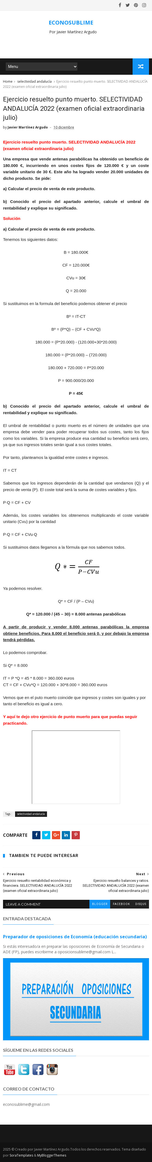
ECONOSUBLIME (71, 22)
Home (8, 81)
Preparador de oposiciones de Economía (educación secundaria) (75, 937)
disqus (140, 904)
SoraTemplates (21, 1155)
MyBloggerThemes (51, 1155)
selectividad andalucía (34, 81)
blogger (99, 904)
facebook (121, 904)
